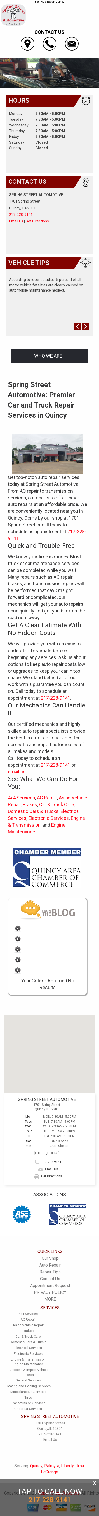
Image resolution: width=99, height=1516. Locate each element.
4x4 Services (21, 797)
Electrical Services (28, 1348)
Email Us (16, 221)
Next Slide (85, 326)
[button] (49, 1049)
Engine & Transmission (28, 1359)
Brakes (30, 804)
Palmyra (51, 1465)
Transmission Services (28, 1403)
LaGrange (49, 1471)
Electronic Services (48, 818)
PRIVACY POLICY (50, 1292)
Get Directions (37, 221)
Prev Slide (77, 326)
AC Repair (47, 797)
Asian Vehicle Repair (28, 1325)
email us (17, 771)
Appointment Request (50, 1285)
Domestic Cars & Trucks (33, 811)
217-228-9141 (21, 215)
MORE (50, 1299)
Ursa (80, 1465)
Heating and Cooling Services (28, 1386)
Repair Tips (50, 1271)
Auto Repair (50, 1265)
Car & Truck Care (56, 804)
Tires (28, 1398)
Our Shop (50, 1258)
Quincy (36, 1465)
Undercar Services (28, 1409)
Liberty (67, 1465)
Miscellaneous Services (28, 1392)
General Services (28, 1380)
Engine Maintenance (28, 1364)
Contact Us (50, 1278)
